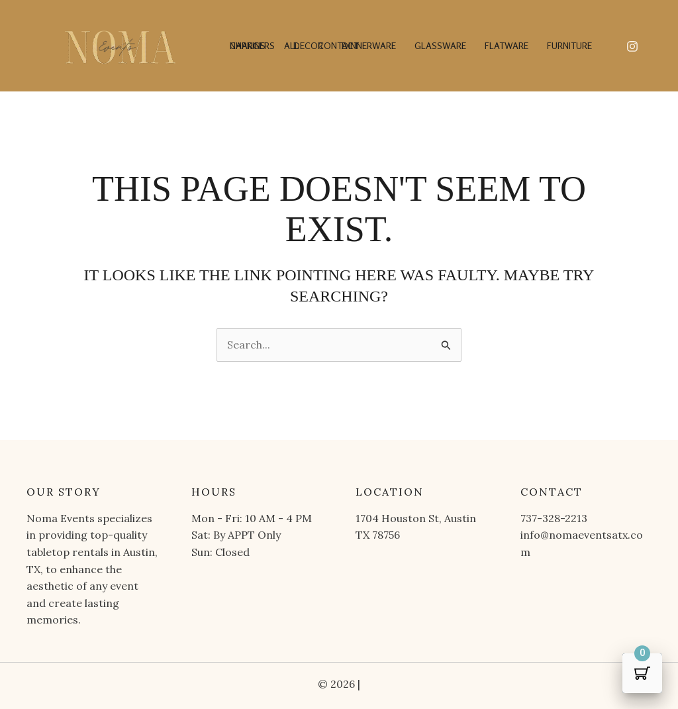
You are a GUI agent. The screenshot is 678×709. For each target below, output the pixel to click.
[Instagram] (632, 46)
